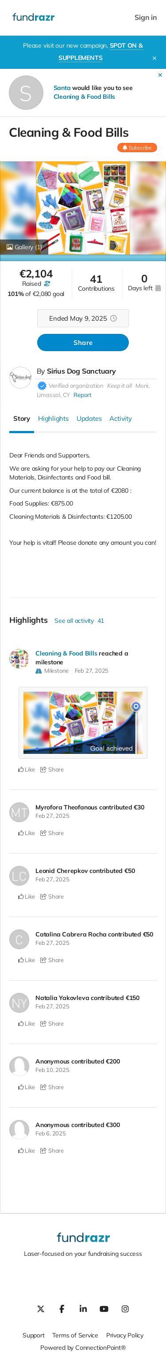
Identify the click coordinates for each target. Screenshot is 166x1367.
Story (21, 418)
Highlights (53, 418)
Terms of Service (75, 1335)
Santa (62, 88)
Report (82, 394)
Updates (89, 418)
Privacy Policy (124, 1335)
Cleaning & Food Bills (85, 97)
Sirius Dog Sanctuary (81, 371)
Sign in (146, 17)
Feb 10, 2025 (52, 1069)
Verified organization (76, 385)
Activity (120, 418)
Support (34, 1335)
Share (83, 342)
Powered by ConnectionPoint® (82, 1348)
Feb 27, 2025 (91, 670)
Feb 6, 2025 (50, 1133)
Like (26, 769)
